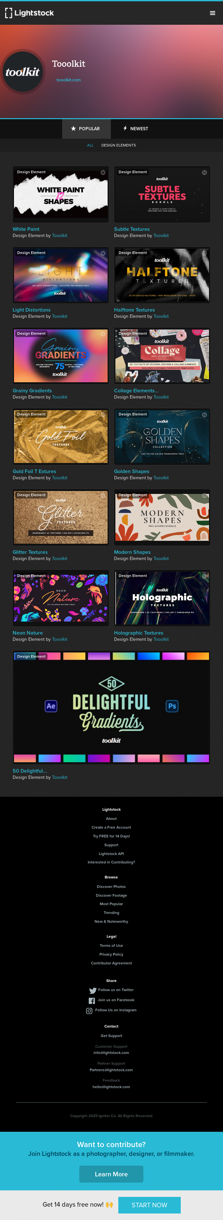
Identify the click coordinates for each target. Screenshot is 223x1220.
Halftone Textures (134, 310)
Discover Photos (111, 887)
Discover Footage (111, 895)
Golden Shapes (132, 471)
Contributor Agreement (111, 963)
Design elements (118, 145)
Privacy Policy (111, 954)
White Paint (26, 229)
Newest (139, 128)
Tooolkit (59, 235)
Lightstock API (111, 854)
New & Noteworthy (111, 921)
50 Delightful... (30, 771)
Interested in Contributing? (111, 862)
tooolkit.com (69, 80)
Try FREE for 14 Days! (111, 836)
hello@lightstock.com (111, 1087)
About (111, 818)
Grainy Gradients (32, 390)
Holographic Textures (139, 633)
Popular (89, 128)
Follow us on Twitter (116, 990)
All (90, 145)
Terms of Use (111, 945)
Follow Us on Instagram (116, 1010)
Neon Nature (28, 633)
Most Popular (111, 904)
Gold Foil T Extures (34, 471)
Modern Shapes (132, 552)
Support (111, 845)
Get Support (111, 1036)
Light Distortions (32, 310)
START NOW (149, 1205)
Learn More (111, 1174)
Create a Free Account (111, 827)
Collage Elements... (136, 390)
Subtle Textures (132, 229)
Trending (111, 913)
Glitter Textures (30, 552)
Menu (212, 13)
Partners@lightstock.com (111, 1070)
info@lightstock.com (111, 1053)
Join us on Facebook (116, 1000)
